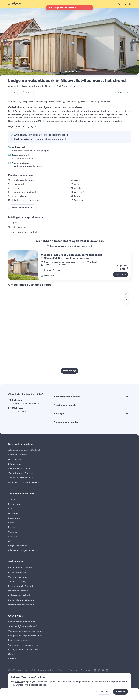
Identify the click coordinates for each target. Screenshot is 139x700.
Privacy (61, 670)
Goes (10, 541)
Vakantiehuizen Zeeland (20, 468)
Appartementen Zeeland (20, 477)
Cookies (73, 670)
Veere (11, 522)
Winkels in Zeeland (17, 576)
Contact (12, 658)
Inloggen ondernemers (19, 640)
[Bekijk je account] (124, 3)
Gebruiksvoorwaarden (42, 670)
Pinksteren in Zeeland (19, 595)
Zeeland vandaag (17, 581)
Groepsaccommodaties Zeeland (24, 482)
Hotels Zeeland (15, 459)
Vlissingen (13, 531)
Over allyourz (16, 615)
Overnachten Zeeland (20, 443)
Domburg (13, 513)
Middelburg (14, 504)
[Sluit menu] (9, 3)
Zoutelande (14, 518)
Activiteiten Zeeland (18, 572)
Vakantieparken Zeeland (20, 473)
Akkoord (120, 691)
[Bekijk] (62, 71)
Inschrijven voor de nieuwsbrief (23, 649)
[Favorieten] (28, 92)
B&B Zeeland (14, 463)
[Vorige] (5, 41)
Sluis (10, 508)
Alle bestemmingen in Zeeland (23, 550)
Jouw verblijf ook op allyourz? (22, 626)
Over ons (12, 654)
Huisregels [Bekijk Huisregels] (59, 413)
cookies (19, 681)
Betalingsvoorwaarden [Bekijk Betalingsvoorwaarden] (65, 405)
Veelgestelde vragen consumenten (25, 631)
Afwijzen (104, 691)
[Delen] (13, 92)
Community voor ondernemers (23, 644)
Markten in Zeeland (18, 590)
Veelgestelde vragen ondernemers (25, 635)
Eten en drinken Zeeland (20, 567)
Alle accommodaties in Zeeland (24, 450)
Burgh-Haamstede (17, 545)
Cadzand (13, 536)
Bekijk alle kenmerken (22, 207)
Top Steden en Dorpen (21, 493)
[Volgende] (133, 41)
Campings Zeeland (17, 454)
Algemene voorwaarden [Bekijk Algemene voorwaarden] (66, 422)
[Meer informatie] (52, 270)
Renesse (12, 527)
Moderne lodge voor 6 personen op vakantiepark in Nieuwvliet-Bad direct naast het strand (71, 256)
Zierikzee (12, 499)
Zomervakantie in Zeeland (21, 600)
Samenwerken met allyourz (21, 621)
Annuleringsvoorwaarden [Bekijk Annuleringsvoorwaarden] (67, 397)
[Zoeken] (119, 3)
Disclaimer (86, 670)
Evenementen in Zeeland (20, 586)
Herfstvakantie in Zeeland (21, 604)
